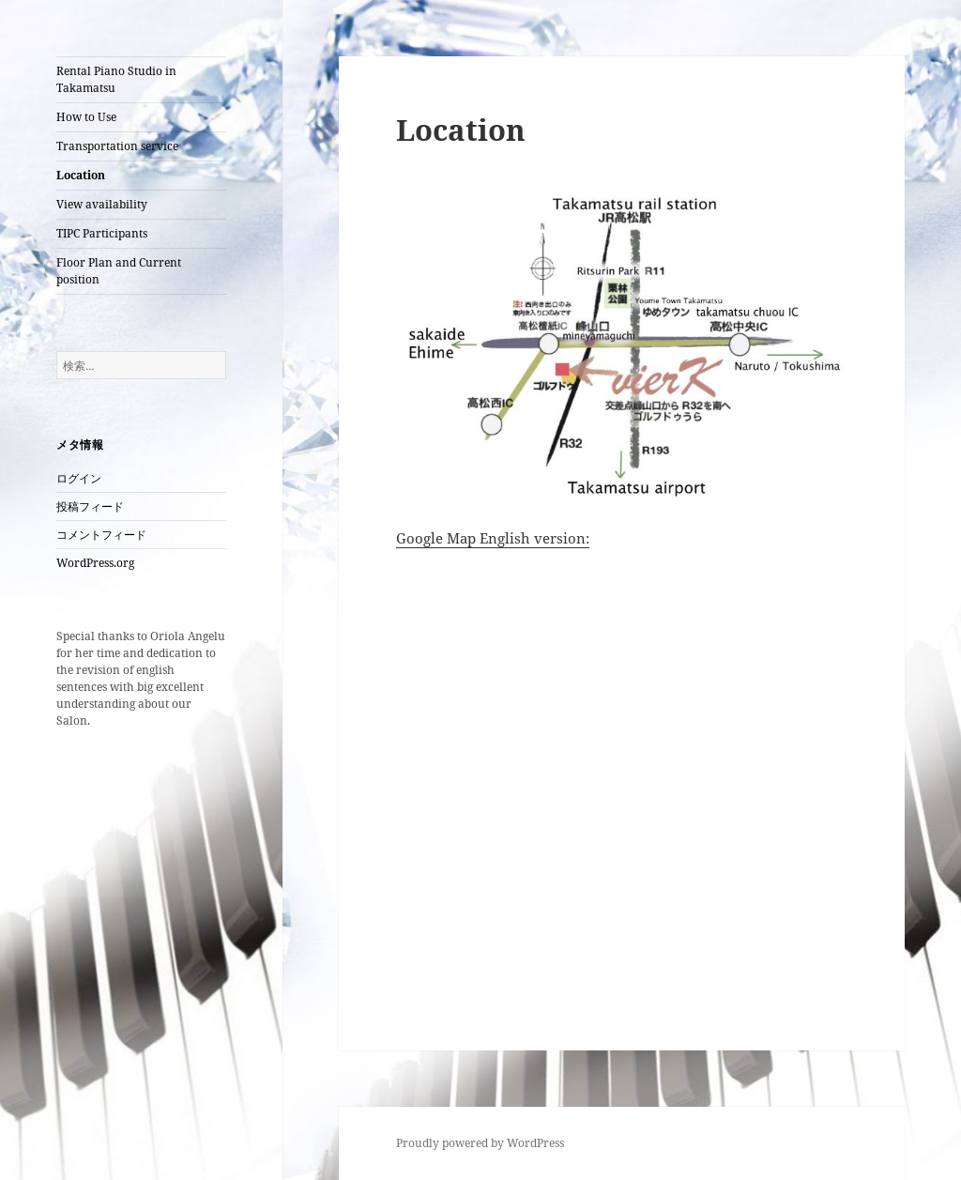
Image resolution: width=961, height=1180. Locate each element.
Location (80, 175)
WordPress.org (95, 563)
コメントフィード (101, 535)
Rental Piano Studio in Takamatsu (116, 79)
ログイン (78, 478)
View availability (101, 204)
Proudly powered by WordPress (480, 1143)
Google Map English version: (492, 538)
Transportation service (117, 146)
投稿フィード (90, 506)
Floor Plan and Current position (118, 270)
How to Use (86, 117)
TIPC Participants (101, 233)
